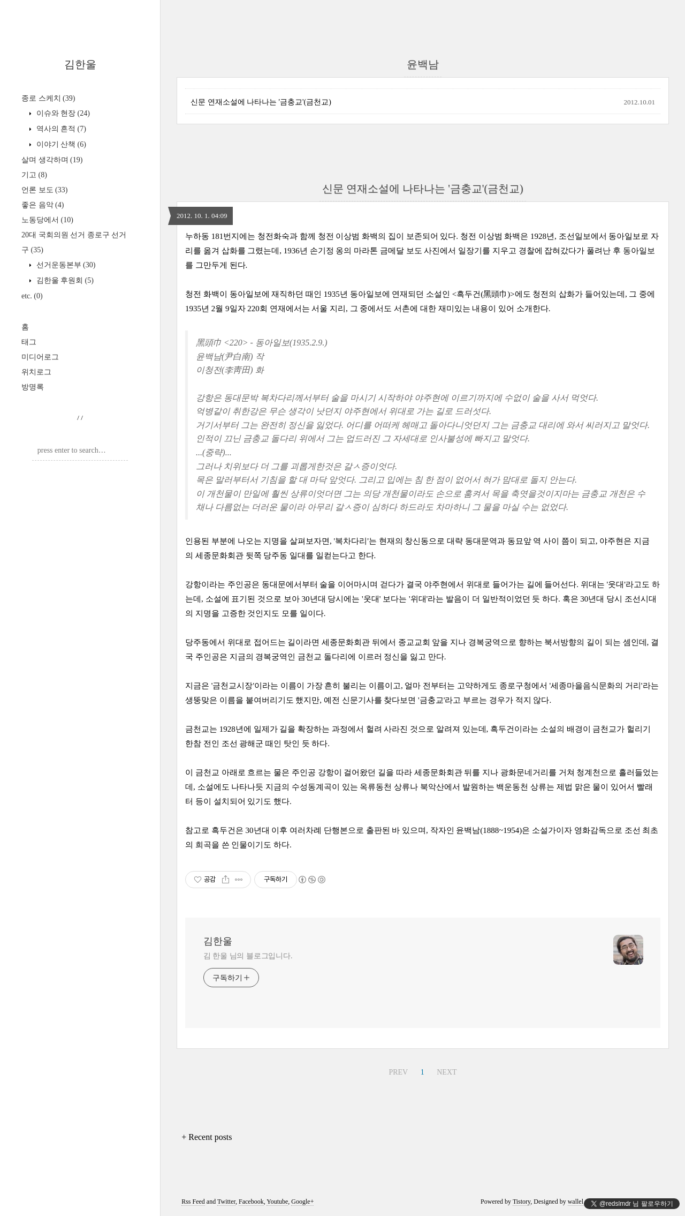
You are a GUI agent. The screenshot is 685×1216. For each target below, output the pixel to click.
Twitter (226, 1201)
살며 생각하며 (51, 160)
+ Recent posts (206, 1137)
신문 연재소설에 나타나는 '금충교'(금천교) (261, 102)
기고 (34, 175)
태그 (28, 342)
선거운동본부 (64, 265)
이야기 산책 (60, 144)
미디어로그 (40, 357)
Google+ (302, 1201)
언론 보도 (44, 190)
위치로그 (36, 372)
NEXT (446, 1072)
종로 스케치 (48, 98)
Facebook (251, 1201)
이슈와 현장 (62, 113)
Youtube (277, 1201)
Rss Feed (193, 1201)
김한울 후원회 (64, 280)
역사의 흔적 (60, 129)
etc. (32, 296)
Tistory (521, 1201)
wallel (575, 1201)
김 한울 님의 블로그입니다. (248, 956)
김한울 (80, 64)
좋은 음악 (42, 205)
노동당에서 (47, 220)
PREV (398, 1072)
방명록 (32, 387)
